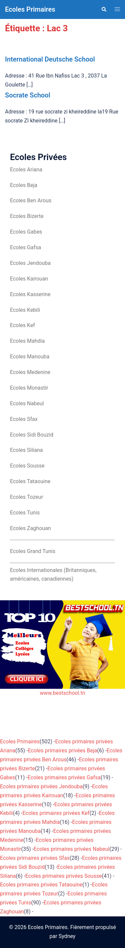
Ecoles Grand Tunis (32, 551)
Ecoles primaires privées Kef (55, 813)
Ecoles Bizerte (27, 216)
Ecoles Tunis (25, 512)
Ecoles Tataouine (30, 481)
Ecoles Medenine (30, 372)
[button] (103, 9)
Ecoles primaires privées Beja (62, 750)
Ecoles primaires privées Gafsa (64, 777)
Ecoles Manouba (29, 356)
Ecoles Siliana (26, 450)
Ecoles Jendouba (30, 263)
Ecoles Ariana (26, 169)
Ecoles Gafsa (25, 247)
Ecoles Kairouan (29, 279)
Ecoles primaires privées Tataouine (41, 884)
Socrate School (27, 95)
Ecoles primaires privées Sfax (35, 858)
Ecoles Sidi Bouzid (31, 435)
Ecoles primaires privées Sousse (63, 876)
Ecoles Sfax (24, 419)
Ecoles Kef (22, 325)
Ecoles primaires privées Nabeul (71, 849)
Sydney (67, 936)
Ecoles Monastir (29, 388)
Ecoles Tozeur (26, 497)
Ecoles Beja (23, 185)
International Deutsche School (50, 59)
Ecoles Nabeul (27, 403)
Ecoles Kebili (25, 310)
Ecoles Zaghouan (30, 528)
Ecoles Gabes (26, 232)
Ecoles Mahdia (27, 341)
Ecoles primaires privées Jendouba (41, 786)
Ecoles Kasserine (30, 294)
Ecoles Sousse (27, 466)
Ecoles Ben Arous (30, 200)
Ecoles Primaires (30, 9)
